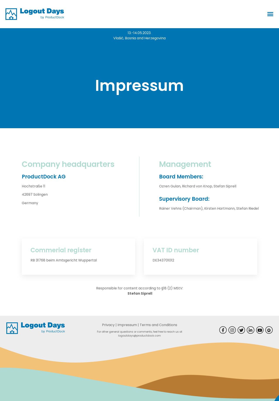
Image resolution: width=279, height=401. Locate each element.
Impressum (127, 324)
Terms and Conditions (158, 324)
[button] (270, 14)
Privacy (108, 324)
